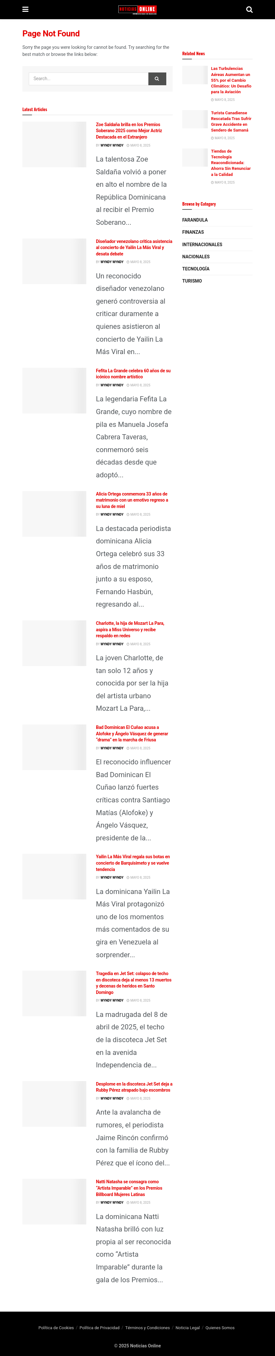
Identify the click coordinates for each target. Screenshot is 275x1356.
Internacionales (202, 244)
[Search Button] (157, 78)
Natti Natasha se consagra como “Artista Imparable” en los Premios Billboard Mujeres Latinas (129, 1188)
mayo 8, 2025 (138, 145)
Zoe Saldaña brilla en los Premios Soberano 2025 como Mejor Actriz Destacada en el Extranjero (129, 131)
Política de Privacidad (100, 1328)
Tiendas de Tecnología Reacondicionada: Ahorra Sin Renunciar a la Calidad (231, 163)
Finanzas (193, 232)
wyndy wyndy (111, 145)
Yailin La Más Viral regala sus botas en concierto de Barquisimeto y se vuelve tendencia (133, 863)
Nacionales (196, 257)
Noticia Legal (188, 1328)
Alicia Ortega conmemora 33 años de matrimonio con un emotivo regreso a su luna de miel (132, 500)
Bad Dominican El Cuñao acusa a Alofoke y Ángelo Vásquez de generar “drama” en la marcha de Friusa (132, 733)
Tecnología (195, 269)
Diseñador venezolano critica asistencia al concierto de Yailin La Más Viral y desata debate (134, 247)
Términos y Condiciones (147, 1328)
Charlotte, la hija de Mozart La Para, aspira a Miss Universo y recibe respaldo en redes (130, 629)
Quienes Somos (220, 1328)
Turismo (192, 281)
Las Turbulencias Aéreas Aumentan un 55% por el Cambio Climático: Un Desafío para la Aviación (231, 80)
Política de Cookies (56, 1328)
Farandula (195, 220)
